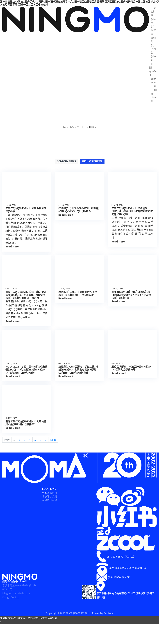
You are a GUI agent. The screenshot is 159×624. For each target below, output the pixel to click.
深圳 (49, 496)
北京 (44, 496)
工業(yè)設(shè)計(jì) (154, 17)
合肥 (54, 496)
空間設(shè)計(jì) (154, 56)
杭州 (49, 500)
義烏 (44, 500)
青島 (54, 500)
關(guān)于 (153, 71)
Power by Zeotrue (102, 613)
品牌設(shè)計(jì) (154, 37)
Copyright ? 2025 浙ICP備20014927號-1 (68, 613)
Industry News (92, 161)
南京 (54, 492)
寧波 (44, 492)
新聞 (155, 88)
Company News (66, 161)
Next (53, 439)
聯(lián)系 (154, 97)
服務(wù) (154, 80)
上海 (49, 492)
